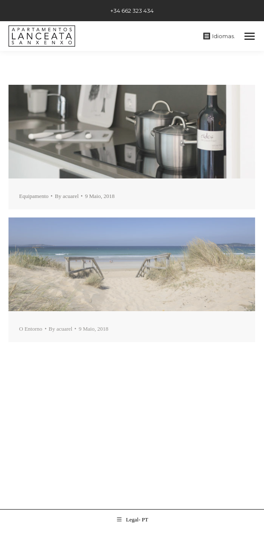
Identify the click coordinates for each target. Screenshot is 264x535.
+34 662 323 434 (132, 10)
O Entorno (30, 329)
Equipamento (33, 196)
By (67, 196)
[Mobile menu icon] (250, 36)
